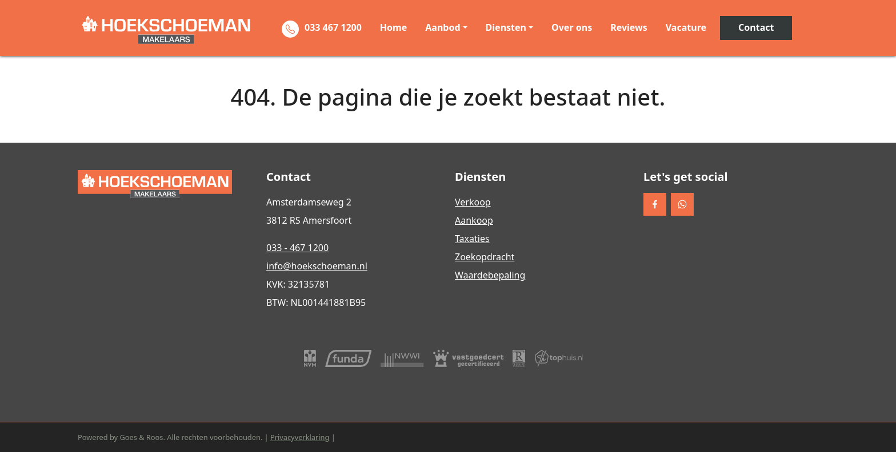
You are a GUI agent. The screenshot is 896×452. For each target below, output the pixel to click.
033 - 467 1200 (297, 247)
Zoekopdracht (484, 257)
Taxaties (472, 238)
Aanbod (442, 27)
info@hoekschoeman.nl (316, 266)
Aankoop (474, 220)
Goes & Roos (141, 437)
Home (393, 27)
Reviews (628, 27)
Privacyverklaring (299, 437)
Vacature (686, 27)
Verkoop (473, 202)
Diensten (506, 27)
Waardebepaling (490, 275)
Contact (756, 27)
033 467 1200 (333, 27)
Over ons (571, 27)
